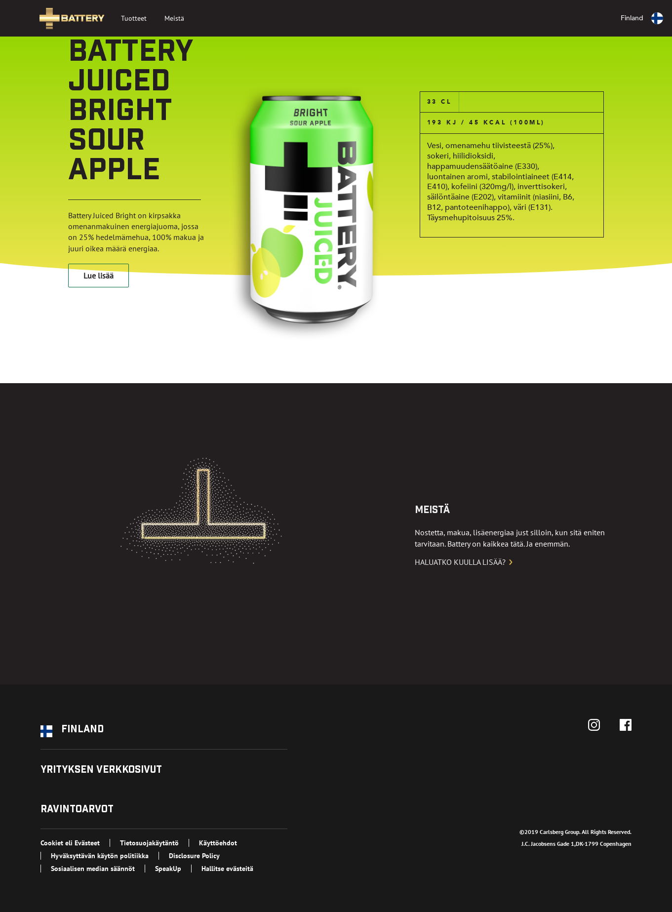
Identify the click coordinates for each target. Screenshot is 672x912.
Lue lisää (98, 275)
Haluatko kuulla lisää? (464, 562)
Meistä (174, 18)
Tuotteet (134, 18)
